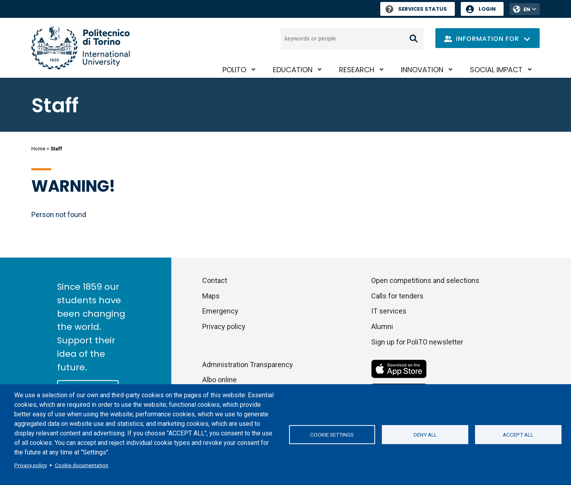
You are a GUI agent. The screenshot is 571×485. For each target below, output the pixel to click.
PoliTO (234, 70)
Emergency (220, 311)
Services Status (416, 9)
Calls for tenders (397, 296)
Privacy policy (30, 465)
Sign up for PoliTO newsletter (417, 342)
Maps (211, 296)
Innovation (422, 70)
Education (292, 70)
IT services (388, 311)
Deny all (425, 434)
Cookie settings (332, 434)
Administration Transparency (247, 364)
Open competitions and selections (425, 280)
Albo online (219, 379)
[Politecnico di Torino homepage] (80, 47)
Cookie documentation (81, 465)
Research (356, 70)
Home (38, 149)
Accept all (518, 434)
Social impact (496, 70)
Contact (214, 280)
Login (487, 9)
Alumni (382, 326)
